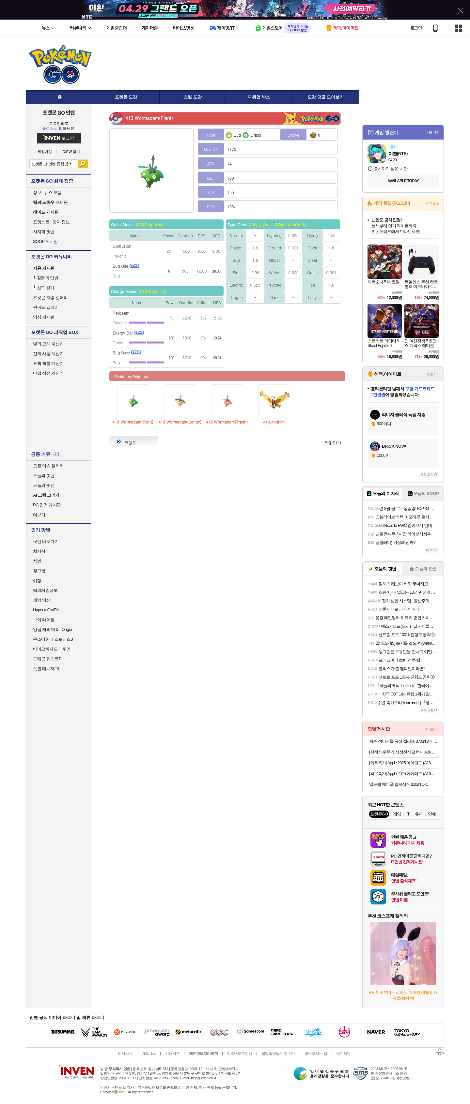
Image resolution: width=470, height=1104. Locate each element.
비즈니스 (148, 1053)
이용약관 (172, 1053)
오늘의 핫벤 (44, 475)
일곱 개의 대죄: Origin (52, 629)
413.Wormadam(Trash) (227, 422)
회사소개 (125, 1053)
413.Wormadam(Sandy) (179, 422)
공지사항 (343, 1053)
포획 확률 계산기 (48, 363)
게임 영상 (41, 600)
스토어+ (432, 203)
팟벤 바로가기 (45, 541)
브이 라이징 (44, 620)
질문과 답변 (45, 278)
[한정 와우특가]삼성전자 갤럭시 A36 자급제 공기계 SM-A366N (404, 752)
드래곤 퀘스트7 (47, 659)
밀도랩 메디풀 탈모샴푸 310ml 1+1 (398, 784)
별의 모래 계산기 (48, 344)
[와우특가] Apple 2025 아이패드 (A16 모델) (404, 762)
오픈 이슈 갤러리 (48, 466)
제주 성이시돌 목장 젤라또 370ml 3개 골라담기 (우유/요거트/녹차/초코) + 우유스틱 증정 (404, 741)
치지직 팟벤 (44, 232)
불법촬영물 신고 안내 (278, 1053)
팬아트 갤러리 (45, 307)
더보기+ (432, 132)
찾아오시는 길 (316, 1053)
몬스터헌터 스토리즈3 (53, 639)
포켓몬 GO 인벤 (59, 112)
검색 (83, 164)
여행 (37, 580)
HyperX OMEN (46, 610)
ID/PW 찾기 (71, 152)
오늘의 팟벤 (44, 485)
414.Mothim (274, 422)
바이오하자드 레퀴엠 (52, 649)
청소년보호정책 (239, 1053)
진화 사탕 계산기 (48, 353)
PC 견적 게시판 (47, 505)
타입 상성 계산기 (48, 373)
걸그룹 (39, 571)
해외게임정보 (45, 590)
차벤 (37, 561)
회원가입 (45, 152)
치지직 (39, 551)
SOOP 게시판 (45, 241)
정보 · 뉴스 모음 (47, 192)
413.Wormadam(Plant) (132, 422)
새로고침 (426, 474)
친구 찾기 (43, 288)
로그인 (416, 28)
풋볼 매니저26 (46, 668)
